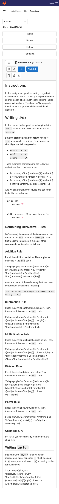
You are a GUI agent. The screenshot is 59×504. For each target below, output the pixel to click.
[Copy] (8, 75)
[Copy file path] (33, 63)
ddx (4, 27)
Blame (29, 40)
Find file (29, 34)
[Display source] (8, 69)
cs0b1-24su (15, 11)
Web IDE (32, 69)
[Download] (18, 75)
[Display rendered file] (13, 69)
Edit (21, 69)
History (29, 47)
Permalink (29, 53)
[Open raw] (13, 75)
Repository (34, 11)
